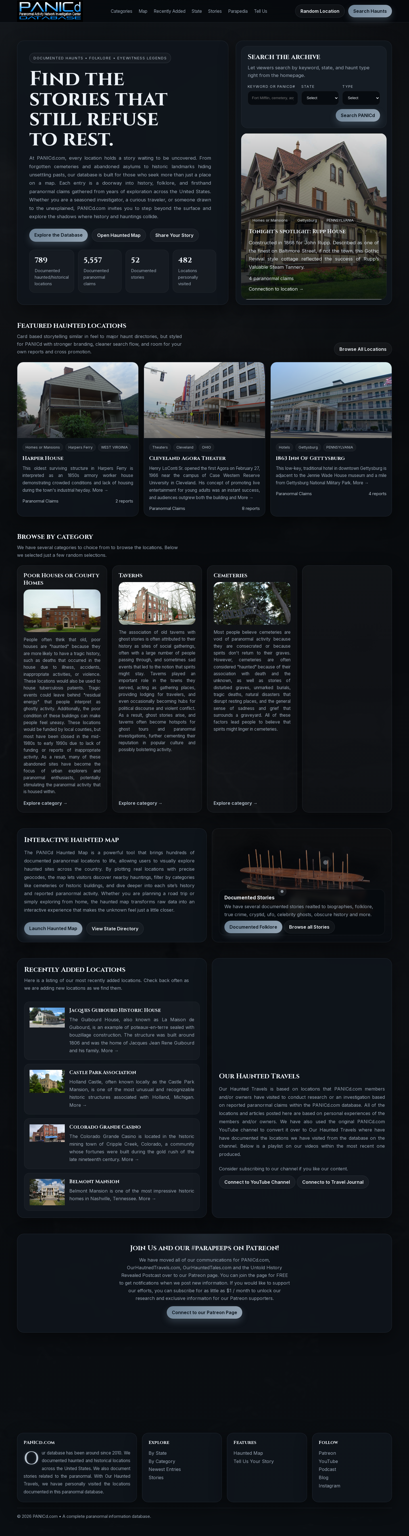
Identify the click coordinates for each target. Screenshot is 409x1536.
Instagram (329, 1486)
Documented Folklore (253, 927)
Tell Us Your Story (253, 1461)
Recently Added (169, 11)
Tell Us (260, 11)
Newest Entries (165, 1469)
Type (347, 86)
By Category (162, 1461)
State (197, 11)
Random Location (320, 11)
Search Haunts (370, 11)
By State (158, 1453)
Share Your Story (174, 235)
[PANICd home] (50, 11)
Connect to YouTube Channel (257, 1182)
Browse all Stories (309, 927)
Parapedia (238, 11)
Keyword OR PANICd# (271, 86)
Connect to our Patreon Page (204, 1312)
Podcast (327, 1469)
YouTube (328, 1461)
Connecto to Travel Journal (333, 1182)
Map (143, 11)
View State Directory (115, 928)
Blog (323, 1477)
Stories (215, 11)
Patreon (327, 1453)
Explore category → (46, 803)
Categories (121, 11)
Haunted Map (248, 1453)
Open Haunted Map (119, 235)
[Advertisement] (347, 657)
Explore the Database (58, 235)
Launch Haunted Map (53, 928)
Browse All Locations (363, 349)
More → (100, 490)
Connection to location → (276, 289)
